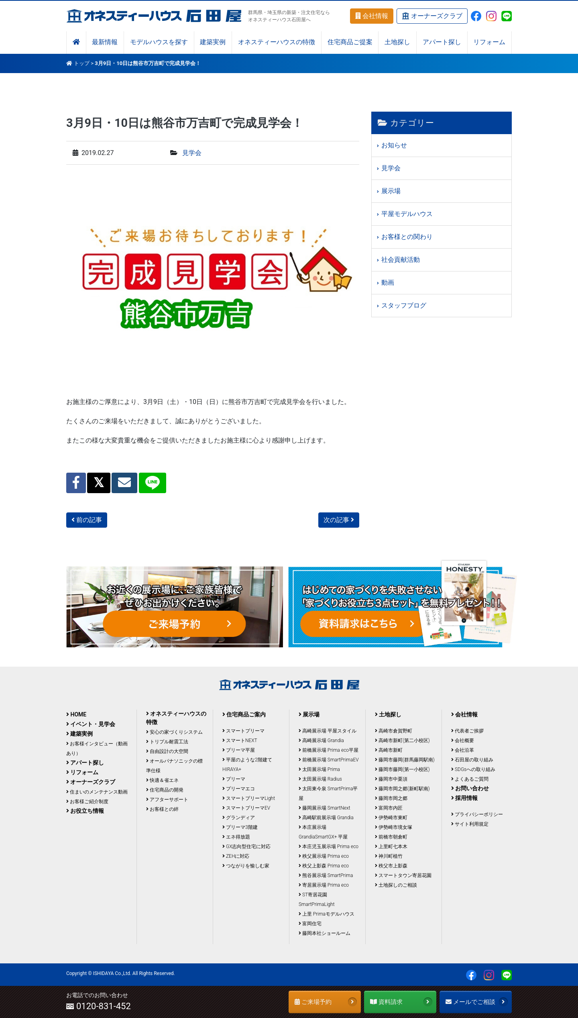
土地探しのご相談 (396, 885)
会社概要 (462, 740)
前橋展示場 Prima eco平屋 (328, 750)
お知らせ (394, 145)
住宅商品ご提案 (350, 42)
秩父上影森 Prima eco (324, 866)
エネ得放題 (236, 837)
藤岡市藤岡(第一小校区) (402, 769)
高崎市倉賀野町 (393, 731)
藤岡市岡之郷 (391, 798)
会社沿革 (462, 750)
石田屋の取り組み (472, 760)
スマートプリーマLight (248, 798)
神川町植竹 (389, 856)
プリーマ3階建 (240, 827)
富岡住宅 (310, 923)
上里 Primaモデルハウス (326, 914)
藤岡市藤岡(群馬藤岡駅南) (405, 760)
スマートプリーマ (243, 731)
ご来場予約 (326, 1002)
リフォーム (489, 42)
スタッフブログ (403, 305)
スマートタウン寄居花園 (403, 875)
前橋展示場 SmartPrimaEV (329, 760)
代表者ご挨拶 (467, 731)
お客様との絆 (162, 809)
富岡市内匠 (389, 808)
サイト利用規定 (469, 824)
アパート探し (442, 42)
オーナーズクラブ (432, 16)
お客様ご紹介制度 (87, 801)
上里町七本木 (391, 846)
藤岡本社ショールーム (324, 933)
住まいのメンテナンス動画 (97, 792)
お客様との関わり (407, 237)
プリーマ (233, 779)
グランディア (238, 817)
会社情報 (371, 16)
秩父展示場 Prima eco (324, 856)
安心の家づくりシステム (174, 732)
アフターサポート (167, 799)
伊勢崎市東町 (391, 817)
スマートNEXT (239, 740)
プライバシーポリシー (477, 814)
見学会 (191, 153)
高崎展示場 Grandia (321, 740)
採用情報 (464, 798)
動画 (387, 282)
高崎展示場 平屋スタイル (327, 731)
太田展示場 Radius (320, 779)
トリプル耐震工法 (167, 742)
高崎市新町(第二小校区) (402, 740)
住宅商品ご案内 (244, 714)
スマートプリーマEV (246, 808)
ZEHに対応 (235, 856)
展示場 (391, 191)
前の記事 (86, 520)
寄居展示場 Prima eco (324, 885)
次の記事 (339, 520)
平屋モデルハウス (407, 214)
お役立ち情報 (85, 811)
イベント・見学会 (90, 724)
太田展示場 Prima (319, 769)
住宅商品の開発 (164, 790)
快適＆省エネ (162, 780)
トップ (82, 63)
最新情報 (105, 42)
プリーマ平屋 (238, 750)
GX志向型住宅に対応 (246, 846)
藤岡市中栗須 (391, 779)
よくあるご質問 (469, 779)
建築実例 (213, 42)
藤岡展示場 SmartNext (324, 808)
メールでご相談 (477, 1002)
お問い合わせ (470, 788)
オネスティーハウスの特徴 (276, 42)
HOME (76, 714)
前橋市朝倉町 (391, 837)
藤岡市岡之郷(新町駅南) (402, 789)
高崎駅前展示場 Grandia (326, 817)
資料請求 (401, 1002)
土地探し (397, 42)
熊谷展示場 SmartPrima (326, 875)
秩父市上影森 (391, 866)
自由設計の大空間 (167, 751)
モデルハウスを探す (159, 42)
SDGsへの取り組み (473, 769)
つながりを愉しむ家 (245, 866)
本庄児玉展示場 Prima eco (328, 846)
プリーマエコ (238, 789)
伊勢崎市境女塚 (393, 827)
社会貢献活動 (400, 259)
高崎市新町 (389, 750)
